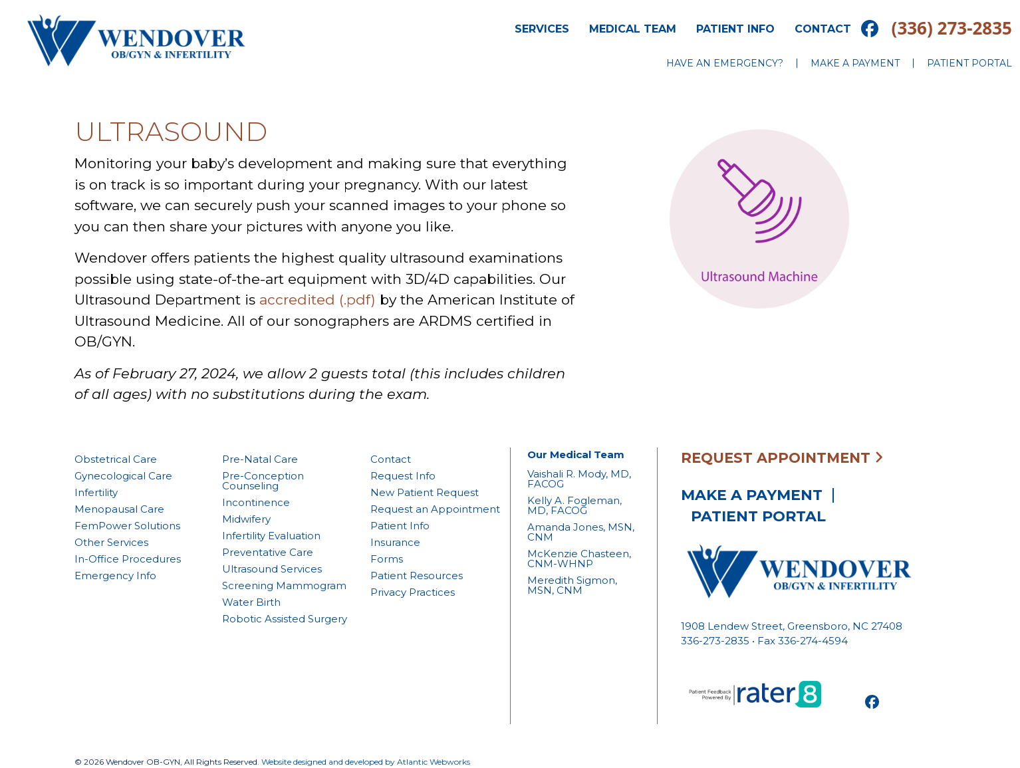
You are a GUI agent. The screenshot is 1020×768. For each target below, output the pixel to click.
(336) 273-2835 (952, 28)
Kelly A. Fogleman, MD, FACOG (574, 505)
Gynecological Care (123, 476)
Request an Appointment (435, 509)
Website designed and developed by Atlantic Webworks (365, 762)
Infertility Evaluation (271, 536)
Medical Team (632, 29)
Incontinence (256, 502)
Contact (823, 29)
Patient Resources (416, 575)
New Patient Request (424, 492)
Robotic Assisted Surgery (284, 619)
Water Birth (251, 602)
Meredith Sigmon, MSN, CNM (572, 585)
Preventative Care (267, 552)
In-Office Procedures (127, 559)
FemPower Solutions (127, 526)
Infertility (96, 492)
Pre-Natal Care (260, 459)
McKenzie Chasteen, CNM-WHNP (579, 559)
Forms (386, 559)
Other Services (111, 542)
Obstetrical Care (115, 459)
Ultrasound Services (272, 569)
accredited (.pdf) (317, 299)
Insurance (395, 542)
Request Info (403, 476)
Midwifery (246, 519)
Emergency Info (115, 575)
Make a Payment (855, 63)
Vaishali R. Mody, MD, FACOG (579, 479)
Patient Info (735, 29)
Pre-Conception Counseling (263, 481)
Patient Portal (969, 63)
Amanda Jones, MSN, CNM (580, 532)
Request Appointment (782, 457)
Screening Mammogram (284, 585)
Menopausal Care (119, 509)
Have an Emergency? (724, 63)
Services (542, 29)
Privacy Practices (412, 592)
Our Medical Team (575, 454)
